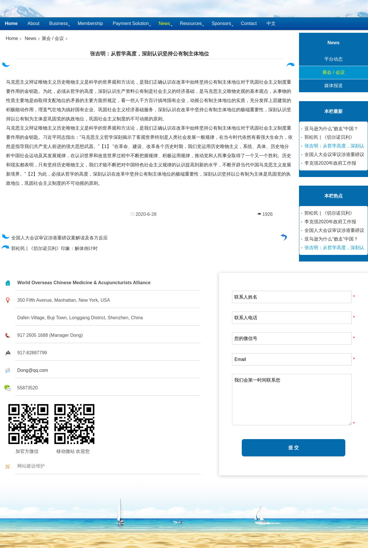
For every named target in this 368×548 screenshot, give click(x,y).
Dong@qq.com (32, 370)
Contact (249, 23)
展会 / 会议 (53, 38)
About (33, 23)
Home (12, 38)
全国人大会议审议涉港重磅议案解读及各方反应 (54, 237)
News (30, 38)
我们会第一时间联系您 (292, 399)
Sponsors (221, 23)
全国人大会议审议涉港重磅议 (334, 154)
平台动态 (333, 59)
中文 (271, 23)
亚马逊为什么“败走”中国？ (331, 128)
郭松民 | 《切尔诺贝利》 (329, 137)
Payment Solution (131, 23)
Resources (191, 23)
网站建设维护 (31, 466)
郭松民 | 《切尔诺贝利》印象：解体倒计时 (49, 248)
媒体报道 (333, 85)
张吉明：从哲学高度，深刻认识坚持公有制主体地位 (149, 54)
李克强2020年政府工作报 (330, 163)
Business (58, 23)
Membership (90, 23)
